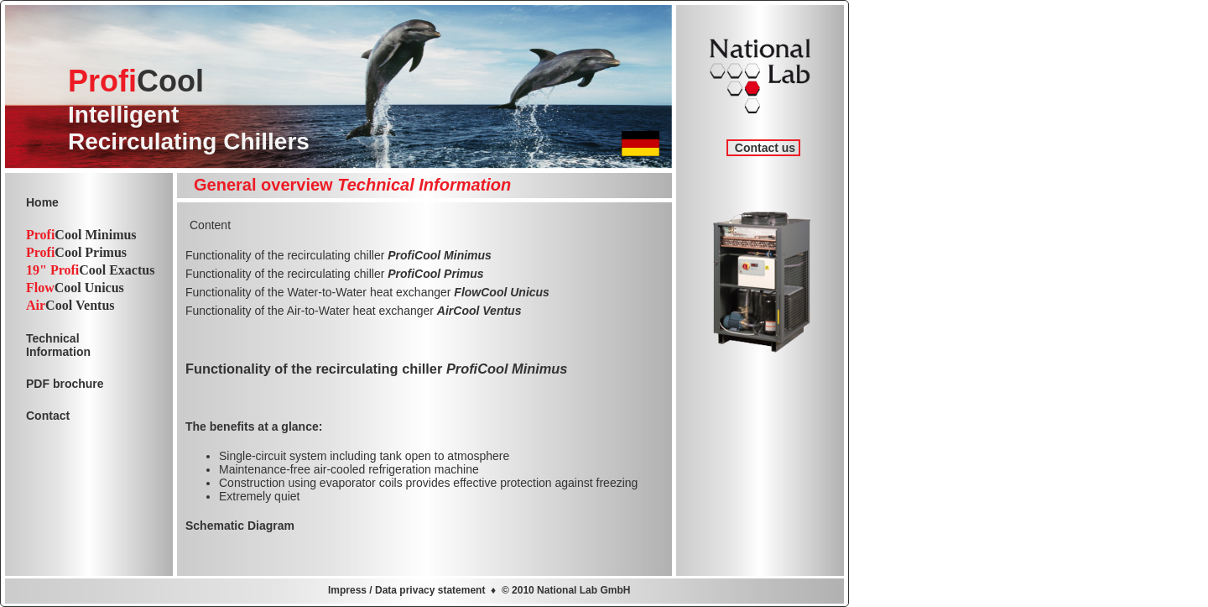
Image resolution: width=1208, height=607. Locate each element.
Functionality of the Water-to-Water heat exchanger (367, 292)
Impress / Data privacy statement (406, 590)
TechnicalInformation (58, 345)
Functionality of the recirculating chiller (338, 255)
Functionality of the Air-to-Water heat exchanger (353, 310)
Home (42, 202)
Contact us (763, 147)
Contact (48, 415)
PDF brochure (65, 383)
